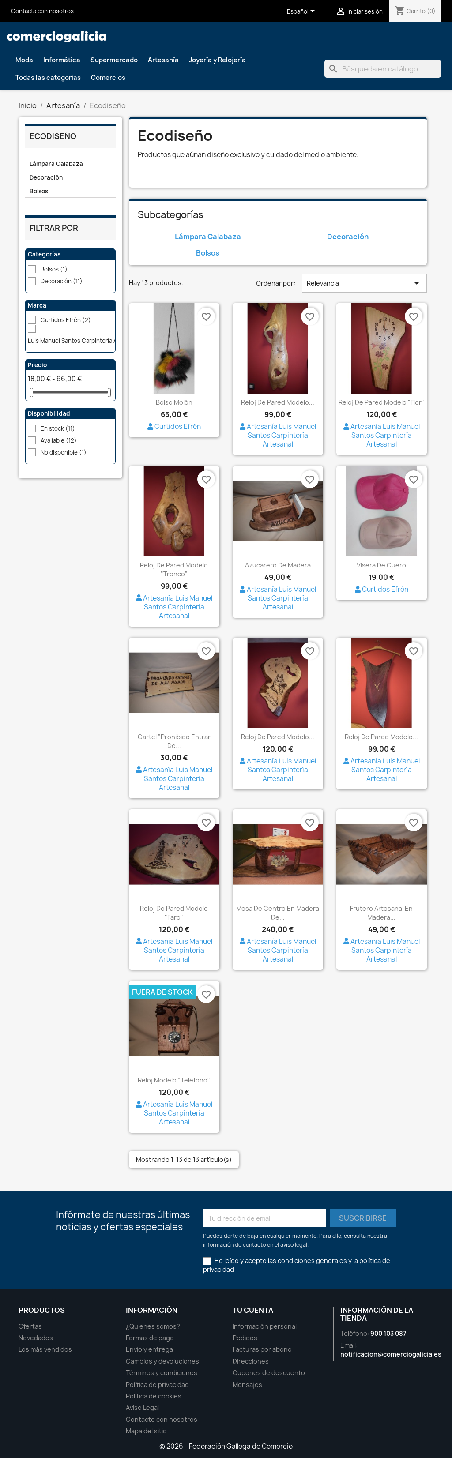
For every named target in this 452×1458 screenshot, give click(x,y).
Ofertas (30, 1326)
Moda (24, 60)
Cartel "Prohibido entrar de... (174, 741)
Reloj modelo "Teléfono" (174, 1080)
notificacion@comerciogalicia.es (390, 1354)
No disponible (64, 452)
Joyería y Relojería (217, 60)
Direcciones (251, 1361)
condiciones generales (312, 1260)
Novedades (36, 1338)
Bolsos (39, 191)
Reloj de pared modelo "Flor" (381, 402)
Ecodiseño (53, 136)
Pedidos (245, 1338)
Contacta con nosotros (42, 11)
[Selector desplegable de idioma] (302, 12)
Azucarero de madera (278, 565)
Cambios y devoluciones (162, 1361)
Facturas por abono (262, 1349)
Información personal (265, 1326)
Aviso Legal (142, 1407)
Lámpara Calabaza (56, 164)
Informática (61, 60)
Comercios (108, 77)
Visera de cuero (381, 565)
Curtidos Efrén (66, 320)
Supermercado (114, 60)
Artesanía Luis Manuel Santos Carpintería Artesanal (278, 435)
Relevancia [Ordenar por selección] (364, 283)
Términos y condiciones (161, 1372)
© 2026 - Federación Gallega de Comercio (226, 1446)
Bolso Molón (174, 402)
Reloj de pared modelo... (277, 402)
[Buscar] (382, 69)
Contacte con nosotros (161, 1419)
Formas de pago (150, 1338)
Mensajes (247, 1384)
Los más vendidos (45, 1349)
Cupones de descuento (269, 1372)
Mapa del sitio (146, 1431)
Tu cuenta (253, 1310)
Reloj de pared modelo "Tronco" (174, 569)
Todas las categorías (48, 77)
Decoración (46, 177)
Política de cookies (153, 1396)
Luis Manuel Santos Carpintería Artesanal (88, 341)
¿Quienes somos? (153, 1326)
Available (59, 440)
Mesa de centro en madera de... (277, 912)
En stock (58, 428)
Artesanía (163, 60)
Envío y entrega (149, 1349)
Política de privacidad (157, 1384)
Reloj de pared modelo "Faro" (174, 912)
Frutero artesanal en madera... (381, 912)
